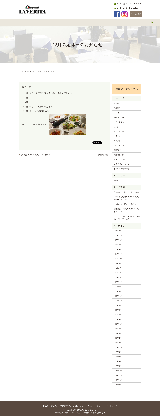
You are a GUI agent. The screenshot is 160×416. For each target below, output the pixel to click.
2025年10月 (118, 239)
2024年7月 (118, 267)
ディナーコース (85, 22)
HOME (24, 22)
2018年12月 (118, 370)
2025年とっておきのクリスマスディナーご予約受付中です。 (127, 197)
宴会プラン (111, 22)
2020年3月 (118, 342)
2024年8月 (118, 263)
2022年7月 (118, 314)
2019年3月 (118, 365)
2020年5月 (118, 333)
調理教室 (117, 149)
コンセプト (46, 22)
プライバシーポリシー (122, 163)
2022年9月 (118, 305)
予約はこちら (136, 14)
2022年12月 (118, 295)
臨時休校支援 (103, 154)
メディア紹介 (125, 22)
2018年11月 (118, 375)
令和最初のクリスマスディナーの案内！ (36, 154)
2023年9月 (118, 286)
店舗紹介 (34, 22)
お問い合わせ (60, 22)
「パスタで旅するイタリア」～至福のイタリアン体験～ (127, 217)
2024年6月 (118, 272)
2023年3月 (118, 291)
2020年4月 (118, 337)
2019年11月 (118, 347)
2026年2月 (118, 230)
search (136, 22)
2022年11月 (118, 300)
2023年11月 (118, 281)
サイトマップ (119, 145)
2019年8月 (118, 356)
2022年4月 (118, 319)
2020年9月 (118, 328)
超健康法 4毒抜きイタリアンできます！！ (126, 209)
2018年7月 (118, 384)
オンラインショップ (121, 159)
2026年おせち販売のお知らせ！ (126, 203)
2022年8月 (118, 309)
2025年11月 (118, 235)
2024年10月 (118, 258)
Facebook (117, 14)
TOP (21, 70)
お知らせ (30, 70)
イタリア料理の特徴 (121, 168)
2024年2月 (118, 277)
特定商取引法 (119, 154)
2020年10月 (118, 323)
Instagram (125, 14)
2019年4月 (118, 361)
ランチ (72, 22)
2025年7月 (118, 244)
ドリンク (99, 22)
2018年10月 (118, 379)
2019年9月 (118, 351)
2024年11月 (118, 253)
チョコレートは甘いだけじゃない (127, 191)
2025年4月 (118, 249)
